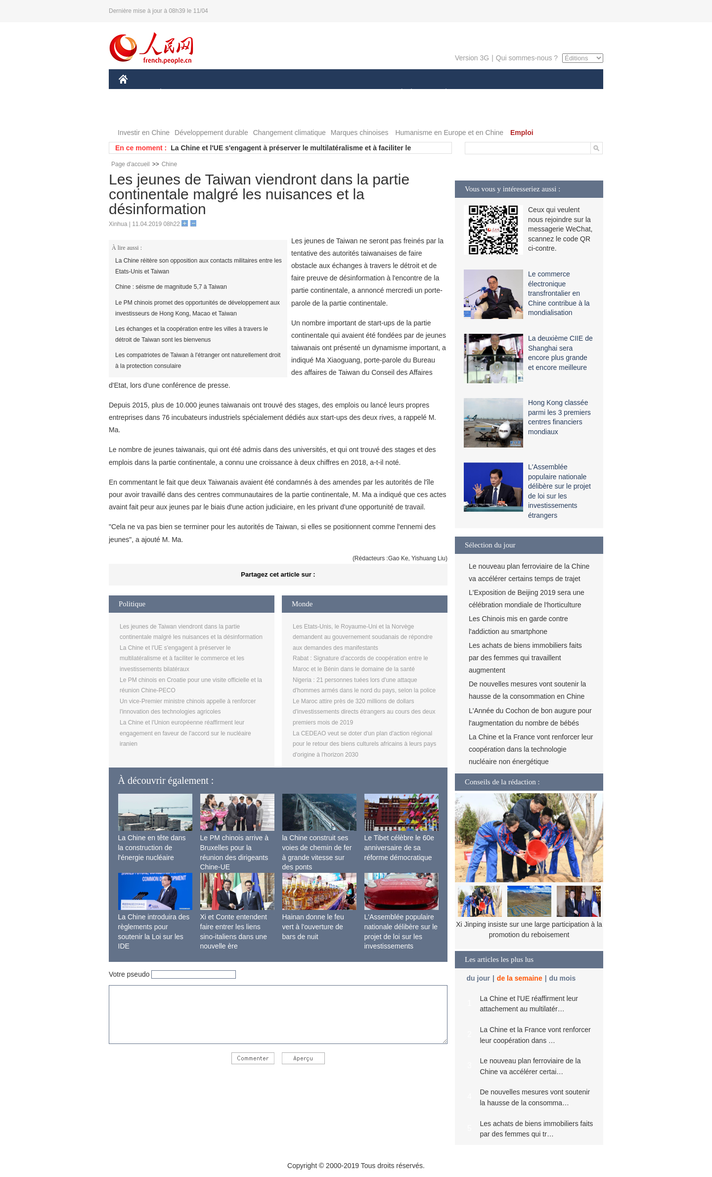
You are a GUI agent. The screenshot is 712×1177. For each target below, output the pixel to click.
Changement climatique (289, 132)
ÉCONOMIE (178, 93)
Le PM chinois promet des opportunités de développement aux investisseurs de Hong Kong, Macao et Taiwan (197, 308)
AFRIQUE (265, 93)
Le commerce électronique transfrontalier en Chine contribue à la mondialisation (559, 293)
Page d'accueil (130, 164)
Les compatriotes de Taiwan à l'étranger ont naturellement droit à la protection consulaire (197, 360)
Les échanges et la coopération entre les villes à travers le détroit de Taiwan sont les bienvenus (191, 334)
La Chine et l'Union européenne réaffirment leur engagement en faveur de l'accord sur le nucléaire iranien (185, 733)
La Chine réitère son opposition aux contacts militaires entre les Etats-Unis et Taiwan (198, 266)
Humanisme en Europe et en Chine (449, 132)
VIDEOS (138, 113)
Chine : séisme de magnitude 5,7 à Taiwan (171, 286)
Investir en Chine (144, 132)
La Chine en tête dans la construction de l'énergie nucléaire (152, 847)
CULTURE (353, 93)
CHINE (136, 93)
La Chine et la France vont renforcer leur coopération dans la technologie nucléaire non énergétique (531, 749)
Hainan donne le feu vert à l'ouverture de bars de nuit (313, 926)
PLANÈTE (440, 93)
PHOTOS (568, 93)
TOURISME (522, 93)
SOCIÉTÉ (397, 93)
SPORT (480, 93)
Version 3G (472, 58)
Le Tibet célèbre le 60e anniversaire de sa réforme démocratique (399, 847)
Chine (169, 164)
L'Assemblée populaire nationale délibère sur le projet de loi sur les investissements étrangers (401, 936)
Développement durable (211, 132)
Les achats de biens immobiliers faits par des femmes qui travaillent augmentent (525, 657)
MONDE (223, 93)
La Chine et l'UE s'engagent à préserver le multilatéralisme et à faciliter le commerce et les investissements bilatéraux (182, 658)
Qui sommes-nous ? (527, 58)
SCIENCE (308, 93)
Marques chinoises (360, 132)
